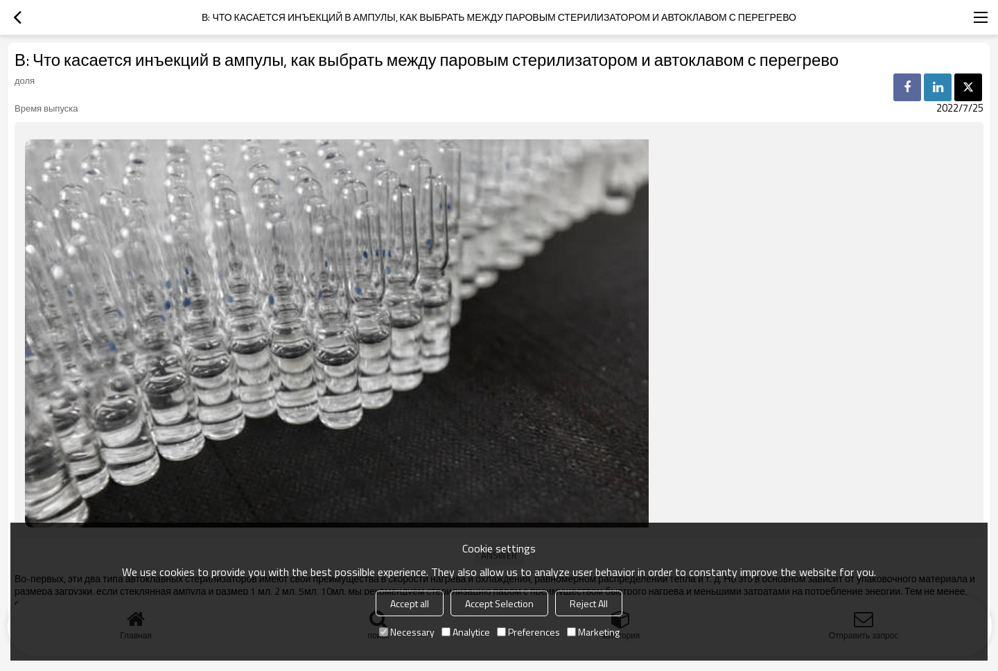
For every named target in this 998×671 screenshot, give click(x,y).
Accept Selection (499, 603)
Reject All (589, 603)
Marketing (593, 632)
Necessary (407, 632)
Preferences (528, 632)
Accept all (409, 603)
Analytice (465, 632)
